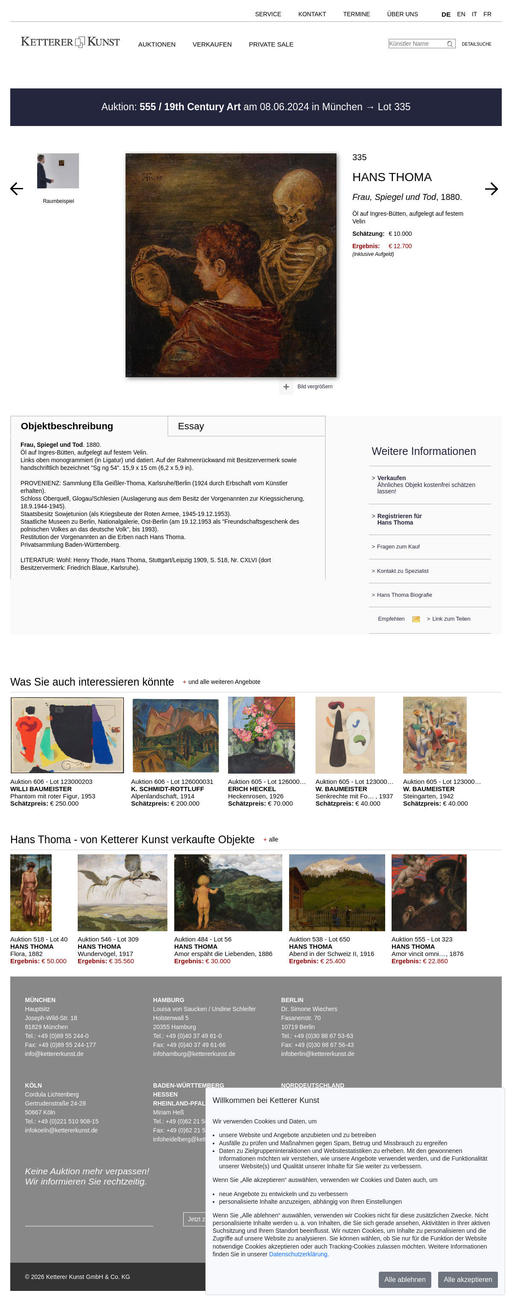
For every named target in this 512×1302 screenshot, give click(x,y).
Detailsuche (477, 44)
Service (268, 14)
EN (461, 14)
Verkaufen (212, 44)
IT (474, 14)
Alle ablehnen (405, 1279)
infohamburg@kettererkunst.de (194, 1053)
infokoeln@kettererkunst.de (61, 1130)
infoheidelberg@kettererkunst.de (196, 1139)
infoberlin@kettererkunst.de (317, 1053)
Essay (191, 426)
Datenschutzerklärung (298, 1254)
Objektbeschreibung (67, 426)
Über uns (402, 14)
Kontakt (312, 14)
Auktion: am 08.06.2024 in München (233, 106)
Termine (356, 14)
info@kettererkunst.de (54, 1053)
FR (487, 14)
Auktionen (157, 44)
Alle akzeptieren (468, 1279)
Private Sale (271, 44)
